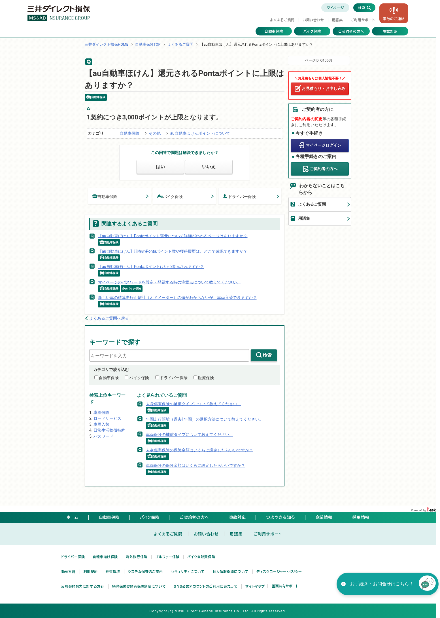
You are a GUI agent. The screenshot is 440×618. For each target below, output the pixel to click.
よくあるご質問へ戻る (109, 318)
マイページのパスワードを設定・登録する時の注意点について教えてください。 (169, 282)
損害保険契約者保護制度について (139, 586)
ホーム (72, 517)
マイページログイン (323, 145)
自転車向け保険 (105, 556)
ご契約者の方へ (351, 31)
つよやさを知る (280, 517)
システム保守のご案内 (145, 571)
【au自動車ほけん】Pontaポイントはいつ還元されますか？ (151, 266)
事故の (394, 18)
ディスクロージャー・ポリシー (279, 571)
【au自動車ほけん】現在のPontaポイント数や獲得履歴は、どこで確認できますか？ (173, 251)
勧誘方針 (68, 571)
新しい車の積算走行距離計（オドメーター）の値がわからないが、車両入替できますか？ (177, 297)
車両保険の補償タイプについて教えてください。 (189, 434)
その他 (155, 133)
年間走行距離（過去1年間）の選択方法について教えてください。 (204, 419)
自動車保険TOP (148, 44)
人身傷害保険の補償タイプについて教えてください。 (193, 403)
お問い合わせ (313, 20)
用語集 (337, 20)
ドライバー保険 (239, 196)
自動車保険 (274, 31)
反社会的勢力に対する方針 (82, 586)
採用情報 (360, 517)
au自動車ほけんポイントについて (200, 133)
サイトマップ (255, 586)
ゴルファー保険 (167, 556)
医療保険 (206, 378)
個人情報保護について (230, 571)
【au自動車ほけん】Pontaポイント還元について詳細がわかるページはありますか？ (173, 235)
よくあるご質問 (282, 20)
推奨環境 (113, 571)
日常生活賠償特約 (109, 430)
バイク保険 (312, 31)
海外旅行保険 (136, 556)
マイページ (335, 7)
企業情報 (324, 517)
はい (160, 166)
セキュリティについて (188, 571)
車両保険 (101, 412)
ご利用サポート (363, 20)
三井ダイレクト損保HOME (106, 44)
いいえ (209, 166)
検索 (267, 355)
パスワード (103, 436)
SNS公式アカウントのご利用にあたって (205, 586)
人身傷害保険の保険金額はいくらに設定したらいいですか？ (199, 450)
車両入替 (101, 424)
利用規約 (91, 571)
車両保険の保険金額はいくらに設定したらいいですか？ (195, 465)
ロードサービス (107, 418)
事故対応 (390, 31)
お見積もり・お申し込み (323, 88)
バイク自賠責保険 (201, 556)
